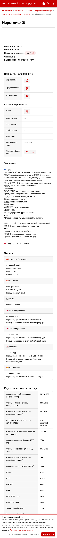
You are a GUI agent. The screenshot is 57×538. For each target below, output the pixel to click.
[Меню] (4, 3)
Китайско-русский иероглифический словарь (33, 10)
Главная (7, 10)
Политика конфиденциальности (22, 530)
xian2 (28, 53)
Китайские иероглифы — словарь (16, 14)
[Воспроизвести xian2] (33, 53)
